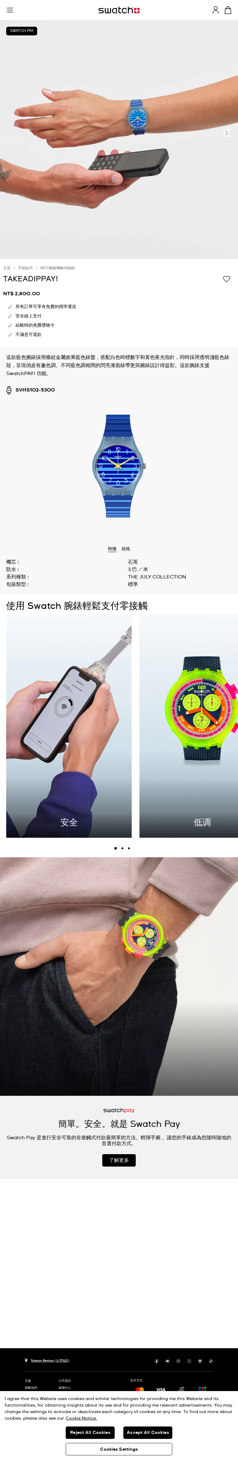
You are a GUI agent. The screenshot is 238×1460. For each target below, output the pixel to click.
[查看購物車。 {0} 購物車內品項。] (228, 10)
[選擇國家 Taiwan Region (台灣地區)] (47, 1360)
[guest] (215, 10)
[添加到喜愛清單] (226, 278)
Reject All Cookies (90, 1433)
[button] (10, 10)
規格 (125, 549)
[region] (119, 1425)
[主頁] (119, 10)
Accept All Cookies (148, 1433)
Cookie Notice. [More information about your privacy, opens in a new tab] (81, 1418)
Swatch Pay (21, 31)
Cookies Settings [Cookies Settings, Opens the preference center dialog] (119, 1449)
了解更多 (119, 1160)
